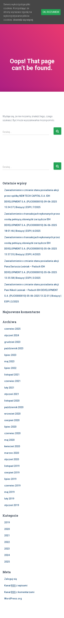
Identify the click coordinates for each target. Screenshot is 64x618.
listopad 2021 (11, 374)
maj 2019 (9, 492)
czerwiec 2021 (12, 381)
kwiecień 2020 (12, 446)
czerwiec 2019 (12, 485)
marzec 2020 (11, 453)
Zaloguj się (10, 579)
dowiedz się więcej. (23, 19)
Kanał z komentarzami (19, 592)
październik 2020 (13, 407)
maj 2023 (9, 361)
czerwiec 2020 (12, 433)
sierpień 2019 (11, 472)
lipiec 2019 (10, 479)
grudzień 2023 (12, 342)
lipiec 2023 (10, 355)
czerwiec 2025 (12, 328)
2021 (7, 535)
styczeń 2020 (11, 459)
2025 (7, 561)
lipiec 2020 (10, 426)
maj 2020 (9, 440)
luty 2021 (9, 387)
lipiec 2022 (10, 368)
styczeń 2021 (11, 394)
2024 (7, 555)
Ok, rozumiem (51, 12)
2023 (7, 548)
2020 (7, 529)
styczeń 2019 (11, 505)
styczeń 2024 (11, 335)
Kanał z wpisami (15, 585)
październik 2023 (13, 348)
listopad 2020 (11, 400)
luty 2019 (9, 498)
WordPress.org (13, 598)
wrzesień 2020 (12, 413)
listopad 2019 (11, 466)
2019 (7, 522)
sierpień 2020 (11, 420)
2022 (7, 542)
